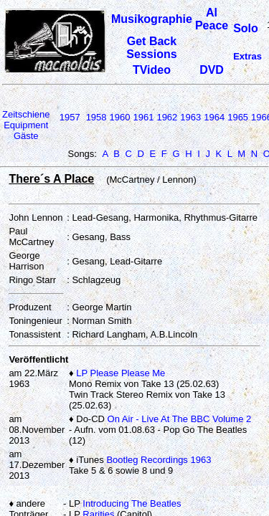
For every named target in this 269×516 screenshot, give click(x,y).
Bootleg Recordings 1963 (158, 459)
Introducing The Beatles (131, 503)
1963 (190, 117)
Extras (247, 56)
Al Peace (211, 19)
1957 (70, 117)
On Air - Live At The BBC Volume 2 (180, 419)
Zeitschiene (25, 114)
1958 (96, 117)
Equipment (26, 125)
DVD (211, 70)
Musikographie (151, 19)
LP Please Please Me (120, 373)
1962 (166, 117)
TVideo (152, 70)
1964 (214, 117)
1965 (237, 117)
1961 (143, 117)
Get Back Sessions (151, 47)
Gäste (26, 135)
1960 (120, 117)
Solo (245, 28)
